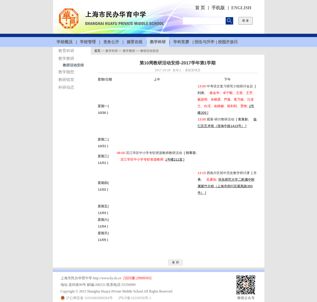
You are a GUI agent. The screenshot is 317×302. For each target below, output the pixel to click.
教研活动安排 (73, 65)
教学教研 (66, 58)
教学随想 (66, 72)
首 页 (200, 8)
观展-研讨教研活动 (221, 119)
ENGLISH (241, 8)
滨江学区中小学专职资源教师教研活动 (154, 153)
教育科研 (66, 51)
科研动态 (66, 87)
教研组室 (66, 79)
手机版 (218, 8)
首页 (97, 51)
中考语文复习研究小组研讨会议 (230, 86)
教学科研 (111, 51)
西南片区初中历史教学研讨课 (229, 173)
